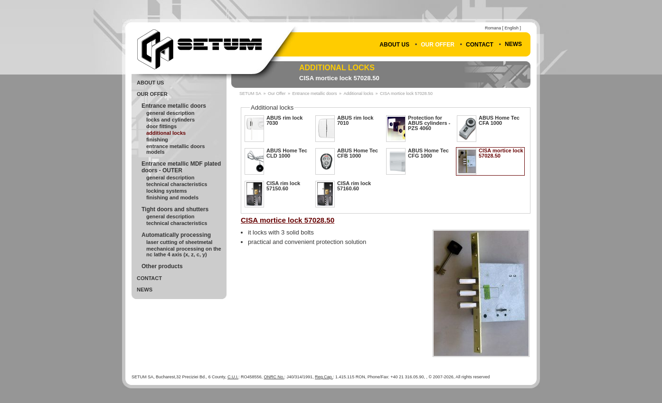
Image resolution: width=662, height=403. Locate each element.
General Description (170, 113)
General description (170, 177)
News (513, 44)
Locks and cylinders (170, 119)
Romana (493, 28)
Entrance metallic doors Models (175, 149)
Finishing (157, 139)
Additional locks (337, 68)
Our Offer (437, 44)
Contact (479, 44)
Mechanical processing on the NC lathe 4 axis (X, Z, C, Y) (183, 251)
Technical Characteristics (176, 184)
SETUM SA (250, 93)
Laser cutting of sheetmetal (179, 242)
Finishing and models (172, 197)
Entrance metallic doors (174, 106)
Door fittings (161, 126)
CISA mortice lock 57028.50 (339, 78)
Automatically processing (176, 235)
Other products (162, 266)
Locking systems (166, 191)
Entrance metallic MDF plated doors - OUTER (181, 167)
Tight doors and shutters (175, 209)
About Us (394, 44)
